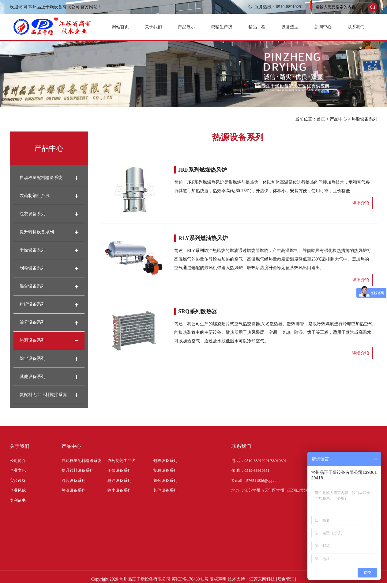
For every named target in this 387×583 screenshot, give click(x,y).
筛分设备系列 (32, 322)
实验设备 (18, 480)
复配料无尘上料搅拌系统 (43, 394)
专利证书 (18, 500)
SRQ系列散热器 (197, 311)
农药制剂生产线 (35, 195)
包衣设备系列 (32, 213)
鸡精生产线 (221, 27)
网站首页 (120, 27)
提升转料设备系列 (37, 232)
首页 (321, 119)
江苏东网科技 (262, 579)
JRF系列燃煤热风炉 (202, 170)
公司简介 (18, 460)
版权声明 (218, 579)
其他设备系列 (32, 376)
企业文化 (18, 470)
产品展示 (186, 27)
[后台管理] (286, 579)
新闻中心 (323, 27)
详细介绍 (360, 202)
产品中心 (338, 119)
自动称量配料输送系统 (41, 177)
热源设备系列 (364, 119)
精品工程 (256, 27)
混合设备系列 (32, 286)
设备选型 (290, 27)
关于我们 (153, 27)
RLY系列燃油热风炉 (203, 238)
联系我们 (356, 27)
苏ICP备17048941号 (190, 579)
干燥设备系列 (32, 250)
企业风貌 (18, 490)
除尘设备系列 (32, 358)
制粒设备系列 (32, 268)
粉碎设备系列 (32, 304)
